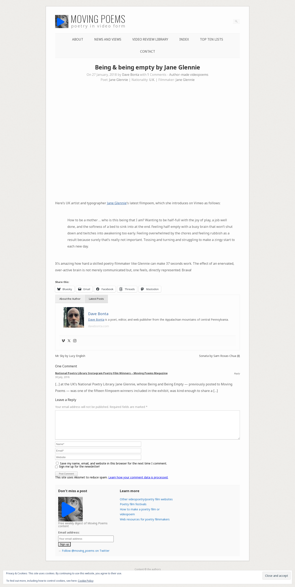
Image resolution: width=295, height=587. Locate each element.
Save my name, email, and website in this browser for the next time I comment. (113, 468)
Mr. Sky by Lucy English (70, 355)
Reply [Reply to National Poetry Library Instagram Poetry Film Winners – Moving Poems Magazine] (237, 373)
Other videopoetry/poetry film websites (146, 504)
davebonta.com (98, 326)
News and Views (107, 39)
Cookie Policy (85, 580)
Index (184, 39)
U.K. (152, 80)
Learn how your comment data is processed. (138, 482)
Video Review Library (150, 39)
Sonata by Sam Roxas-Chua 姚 (219, 355)
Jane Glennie (118, 80)
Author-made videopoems (188, 75)
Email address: (69, 537)
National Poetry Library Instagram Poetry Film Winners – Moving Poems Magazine (111, 373)
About (77, 39)
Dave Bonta (130, 75)
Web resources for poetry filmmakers (145, 524)
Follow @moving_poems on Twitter (85, 555)
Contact (147, 51)
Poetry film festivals (133, 509)
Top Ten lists (211, 39)
